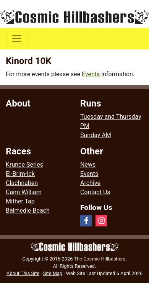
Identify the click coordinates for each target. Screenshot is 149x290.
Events (91, 74)
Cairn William (24, 192)
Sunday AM (95, 135)
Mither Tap (20, 201)
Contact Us (95, 192)
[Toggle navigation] (17, 38)
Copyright (32, 259)
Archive (90, 183)
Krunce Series (24, 164)
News (88, 164)
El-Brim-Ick (20, 173)
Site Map (52, 273)
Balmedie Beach (28, 210)
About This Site (22, 273)
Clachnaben (22, 183)
